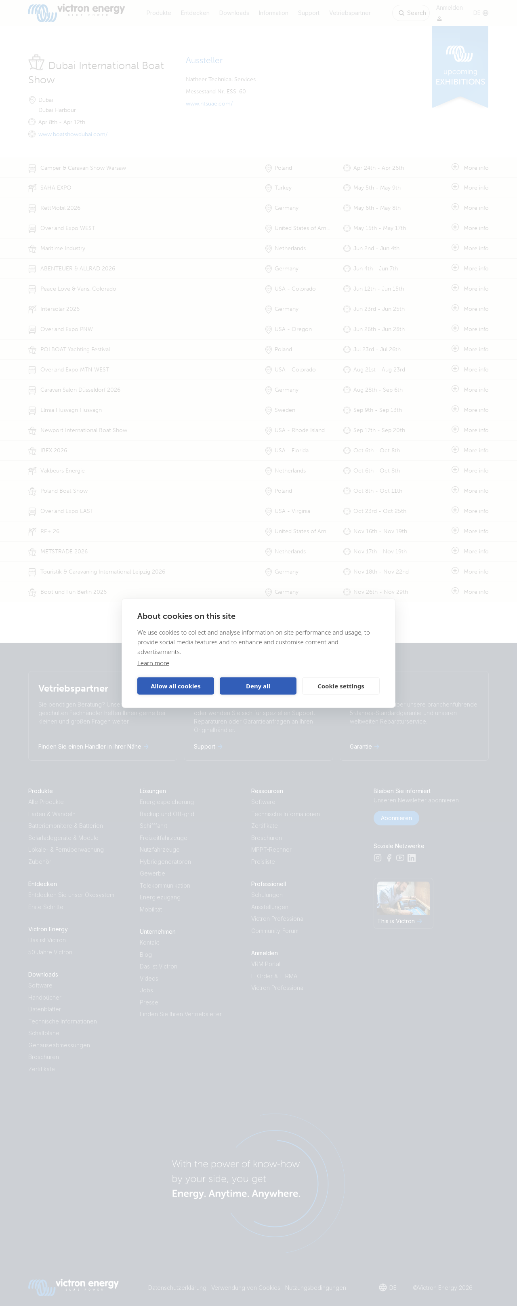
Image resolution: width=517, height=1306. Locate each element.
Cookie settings (340, 686)
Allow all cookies (176, 686)
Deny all (258, 686)
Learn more (153, 662)
